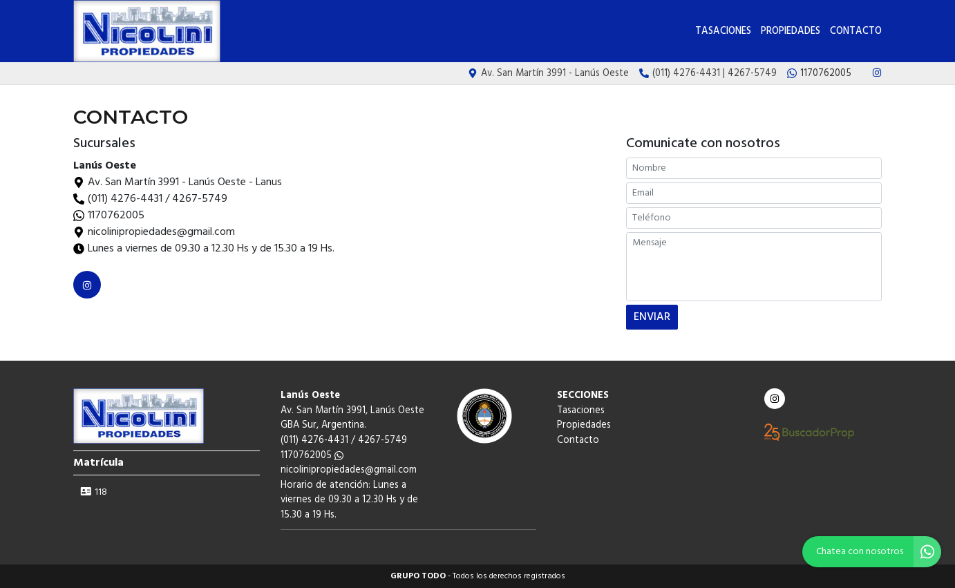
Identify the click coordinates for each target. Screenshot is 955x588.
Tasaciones (723, 31)
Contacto (856, 31)
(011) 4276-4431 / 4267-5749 (157, 199)
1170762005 (116, 215)
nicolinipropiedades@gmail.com (349, 470)
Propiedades (790, 31)
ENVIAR (652, 317)
